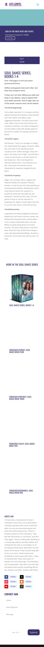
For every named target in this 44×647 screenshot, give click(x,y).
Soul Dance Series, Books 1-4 (21, 305)
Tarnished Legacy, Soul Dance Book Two (22, 444)
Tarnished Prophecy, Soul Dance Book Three (20, 397)
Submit (33, 632)
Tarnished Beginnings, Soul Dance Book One (21, 491)
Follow (13, 577)
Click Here (10, 38)
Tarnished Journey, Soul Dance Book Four (19, 351)
